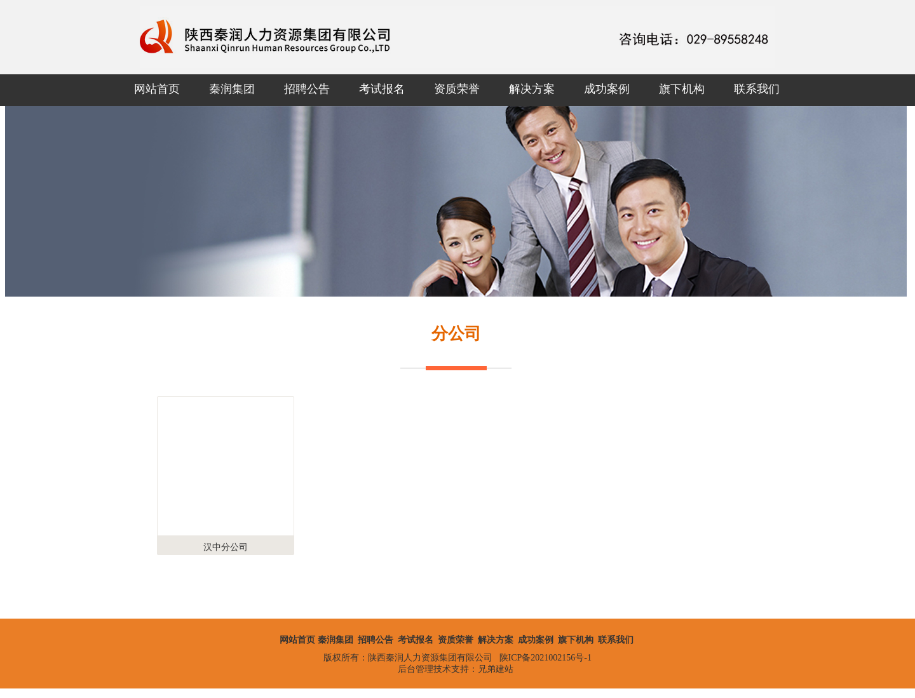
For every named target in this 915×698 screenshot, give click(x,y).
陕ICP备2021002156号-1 (545, 657)
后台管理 (415, 669)
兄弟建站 (495, 669)
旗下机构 (682, 89)
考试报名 (382, 89)
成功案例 (607, 89)
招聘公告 (307, 89)
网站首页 (157, 89)
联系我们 (757, 89)
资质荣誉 (457, 89)
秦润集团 (232, 89)
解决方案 (532, 89)
